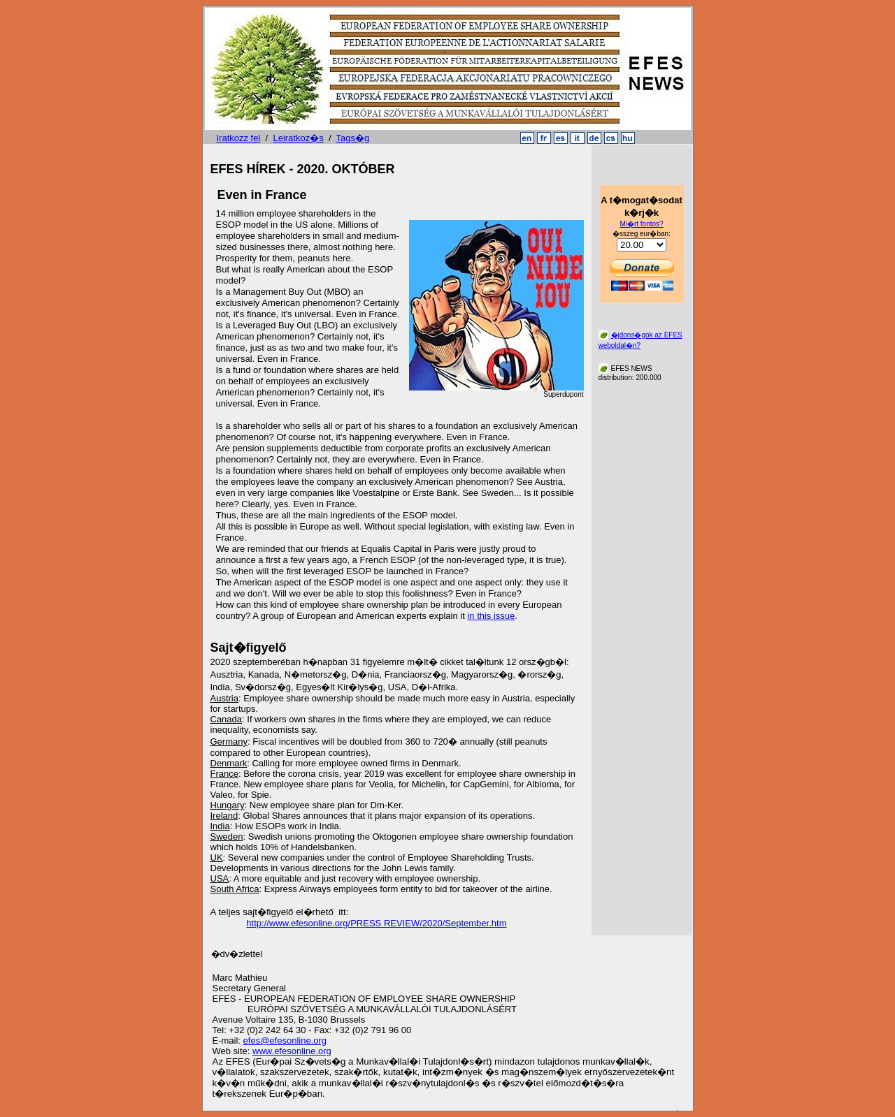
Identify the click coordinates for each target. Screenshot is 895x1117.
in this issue (491, 616)
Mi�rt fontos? (641, 224)
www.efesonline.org (291, 1051)
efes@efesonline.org (285, 1040)
